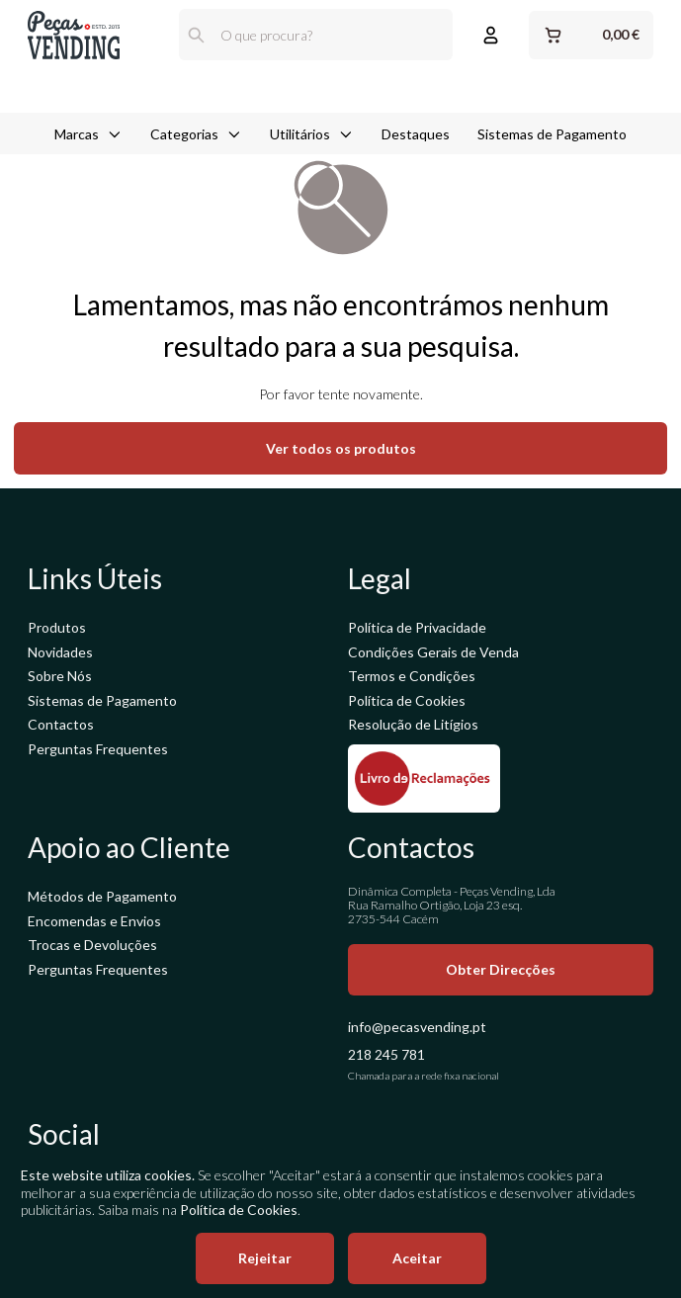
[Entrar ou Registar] (491, 35)
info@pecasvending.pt (417, 1026)
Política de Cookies (407, 700)
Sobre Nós (60, 675)
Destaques (416, 89)
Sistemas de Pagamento (552, 89)
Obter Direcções (500, 969)
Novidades (60, 652)
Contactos (61, 724)
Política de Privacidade (417, 627)
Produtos (57, 627)
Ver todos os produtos (341, 448)
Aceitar (417, 1258)
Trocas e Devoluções (92, 944)
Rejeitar (265, 1258)
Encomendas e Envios (94, 920)
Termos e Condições (411, 675)
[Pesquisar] (196, 35)
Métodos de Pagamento (102, 896)
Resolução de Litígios (413, 724)
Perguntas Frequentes (98, 748)
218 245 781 (386, 1054)
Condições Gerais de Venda (433, 652)
